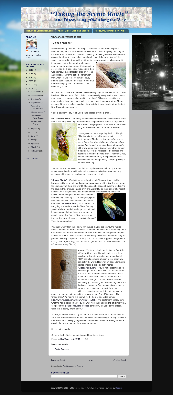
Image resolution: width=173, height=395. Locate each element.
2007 (31, 88)
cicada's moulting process (77, 306)
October (34, 99)
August (34, 129)
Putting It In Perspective (37, 107)
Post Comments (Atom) (73, 366)
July (33, 132)
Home (89, 360)
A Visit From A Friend (36, 123)
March (34, 147)
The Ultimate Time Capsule (37, 117)
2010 (31, 77)
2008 (31, 85)
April (33, 143)
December (35, 92)
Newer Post (58, 360)
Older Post (119, 360)
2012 (31, 70)
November (35, 95)
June (33, 136)
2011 (31, 74)
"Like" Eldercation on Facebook (74, 31)
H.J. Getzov (34, 51)
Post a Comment (62, 349)
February (35, 151)
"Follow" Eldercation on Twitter (110, 31)
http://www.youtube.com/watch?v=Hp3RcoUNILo (74, 300)
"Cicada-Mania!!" (38, 112)
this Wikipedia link (69, 203)
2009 (31, 81)
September (36, 103)
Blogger (118, 388)
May (33, 140)
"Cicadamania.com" (87, 268)
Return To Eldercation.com (39, 31)
